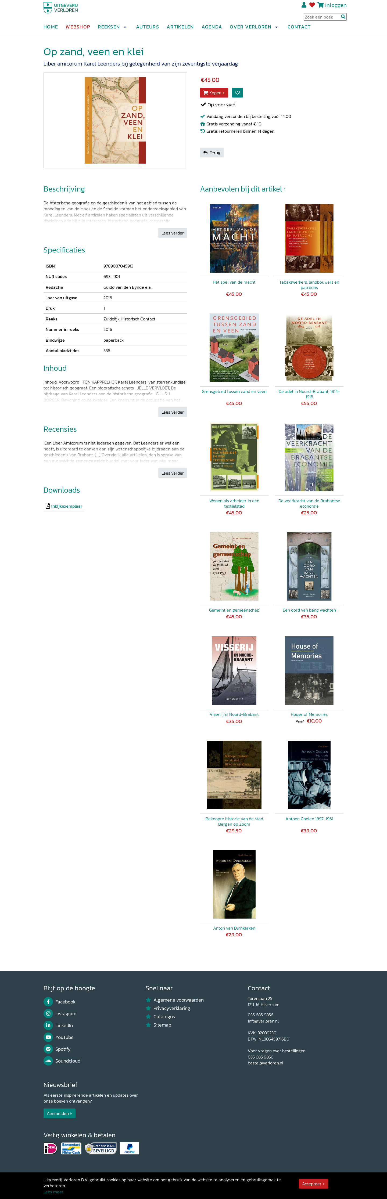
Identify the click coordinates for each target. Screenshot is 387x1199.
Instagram (60, 1013)
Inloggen (336, 7)
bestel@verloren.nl (265, 1063)
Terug (211, 152)
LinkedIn (58, 1025)
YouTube (59, 1037)
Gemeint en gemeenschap (234, 610)
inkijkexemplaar (66, 506)
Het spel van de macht (234, 282)
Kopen (212, 92)
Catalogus (160, 1016)
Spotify (57, 1049)
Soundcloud (62, 1060)
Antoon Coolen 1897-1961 (309, 818)
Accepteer (311, 1183)
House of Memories (309, 714)
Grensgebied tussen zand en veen (234, 391)
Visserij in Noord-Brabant (234, 714)
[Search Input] (325, 19)
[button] (124, 29)
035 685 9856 (260, 1015)
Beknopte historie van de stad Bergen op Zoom (234, 821)
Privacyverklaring (168, 1008)
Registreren (304, 7)
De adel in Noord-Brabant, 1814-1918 (309, 394)
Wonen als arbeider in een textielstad (234, 503)
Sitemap (158, 1024)
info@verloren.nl (263, 1021)
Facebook (60, 1001)
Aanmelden (58, 1113)
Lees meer (53, 1192)
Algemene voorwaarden (175, 999)
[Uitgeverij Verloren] (69, 12)
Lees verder (173, 233)
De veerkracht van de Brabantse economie (309, 503)
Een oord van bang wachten (309, 610)
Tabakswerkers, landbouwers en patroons (309, 285)
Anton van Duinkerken (234, 928)
